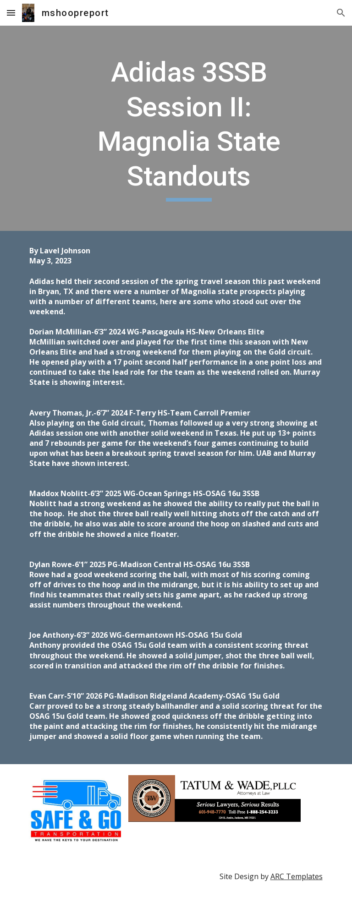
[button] (11, 12)
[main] (188, 128)
